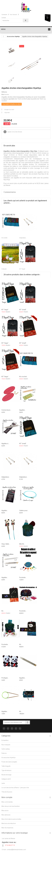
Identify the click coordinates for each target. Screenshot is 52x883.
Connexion (5, 14)
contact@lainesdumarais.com (16, 849)
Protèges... (5, 678)
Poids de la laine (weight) (9, 762)
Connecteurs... (6, 410)
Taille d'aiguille (5, 766)
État (2, 94)
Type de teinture (6, 770)
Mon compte (6, 797)
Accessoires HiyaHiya (13, 36)
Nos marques (5, 744)
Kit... (2, 611)
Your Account (14, 14)
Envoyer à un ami (9, 109)
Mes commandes (7, 802)
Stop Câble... (5, 544)
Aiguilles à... (5, 443)
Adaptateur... (23, 238)
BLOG (39, 183)
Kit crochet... (4, 238)
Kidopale (3, 269)
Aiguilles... (22, 410)
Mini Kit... (22, 544)
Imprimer (7, 112)
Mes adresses (5, 815)
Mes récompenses (7, 828)
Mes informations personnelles (11, 819)
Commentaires (10, 192)
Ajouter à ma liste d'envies (14, 132)
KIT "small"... (23, 310)
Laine (3, 783)
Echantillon (4, 740)
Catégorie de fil (6, 779)
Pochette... (23, 577)
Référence (4, 92)
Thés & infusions (6, 792)
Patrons (4, 753)
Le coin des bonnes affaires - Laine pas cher (15, 787)
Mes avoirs (4, 810)
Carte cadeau (5, 749)
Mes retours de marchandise (10, 806)
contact (3, 17)
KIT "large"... (22, 269)
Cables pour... (24, 510)
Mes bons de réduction (8, 823)
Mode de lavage (6, 775)
